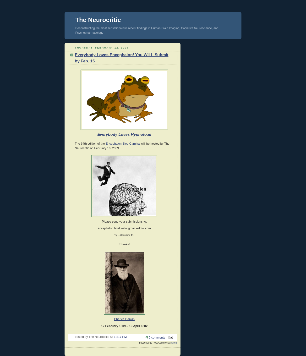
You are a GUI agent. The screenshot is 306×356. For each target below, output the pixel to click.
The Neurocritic (98, 19)
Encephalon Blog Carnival (123, 143)
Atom (174, 342)
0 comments (157, 337)
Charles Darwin (124, 319)
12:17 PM (120, 337)
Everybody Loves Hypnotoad (124, 134)
